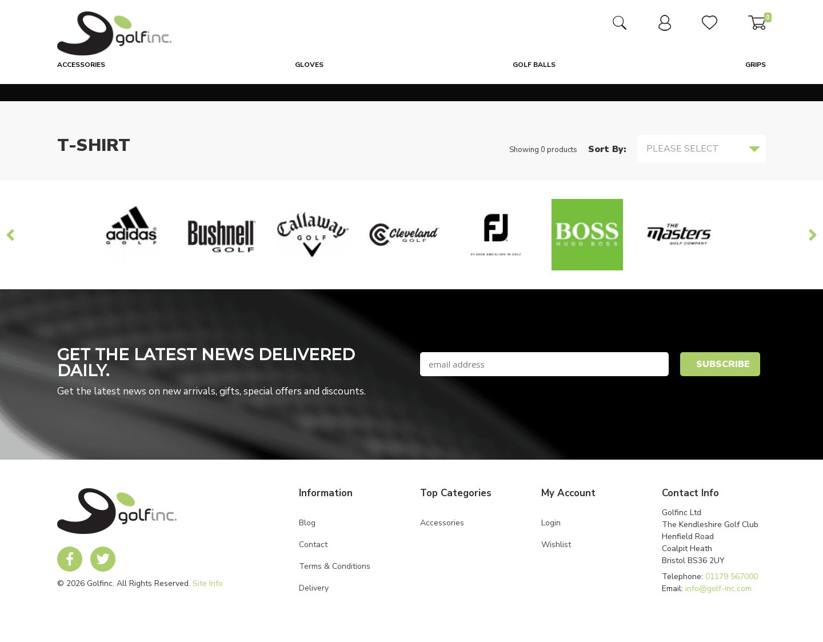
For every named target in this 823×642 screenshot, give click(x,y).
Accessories (81, 64)
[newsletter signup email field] (544, 364)
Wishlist (556, 544)
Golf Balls (534, 64)
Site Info (208, 583)
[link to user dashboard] (664, 28)
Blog (307, 522)
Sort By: (607, 149)
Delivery (314, 588)
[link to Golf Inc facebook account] (69, 559)
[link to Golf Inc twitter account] (102, 559)
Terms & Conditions (334, 566)
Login (551, 522)
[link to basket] (757, 27)
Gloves (309, 64)
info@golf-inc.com (718, 588)
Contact (313, 544)
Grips (755, 64)
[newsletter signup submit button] (720, 364)
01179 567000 (731, 576)
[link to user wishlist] (709, 27)
